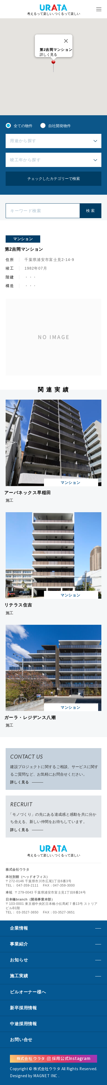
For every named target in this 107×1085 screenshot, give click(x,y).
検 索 (90, 210)
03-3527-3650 (28, 912)
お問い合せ (21, 1039)
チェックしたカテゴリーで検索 (53, 178)
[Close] (66, 40)
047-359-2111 (28, 885)
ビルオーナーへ (28, 992)
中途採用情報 (23, 1023)
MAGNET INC (45, 1075)
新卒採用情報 (23, 1008)
